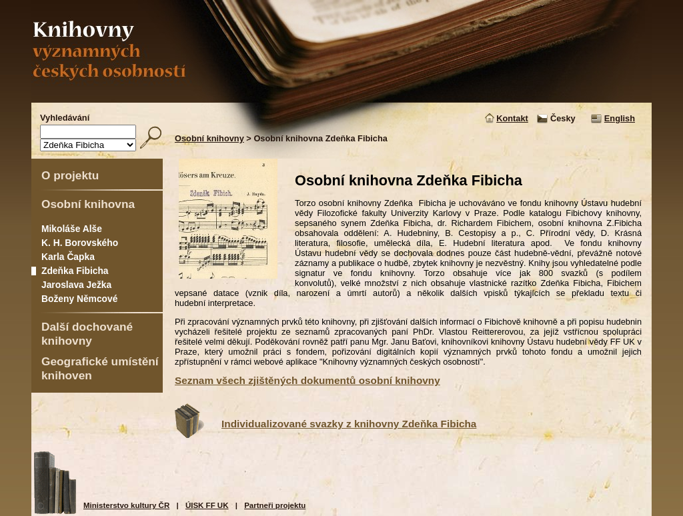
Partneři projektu (274, 505)
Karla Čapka (68, 256)
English (619, 118)
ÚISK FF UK (207, 505)
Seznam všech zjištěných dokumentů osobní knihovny (307, 380)
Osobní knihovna (88, 204)
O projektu (70, 175)
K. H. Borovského (79, 242)
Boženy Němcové (79, 298)
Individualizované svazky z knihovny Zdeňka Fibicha (348, 423)
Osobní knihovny (209, 138)
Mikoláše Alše (71, 228)
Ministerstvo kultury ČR (126, 505)
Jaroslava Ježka (76, 284)
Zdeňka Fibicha (75, 270)
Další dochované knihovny (87, 333)
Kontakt (512, 118)
